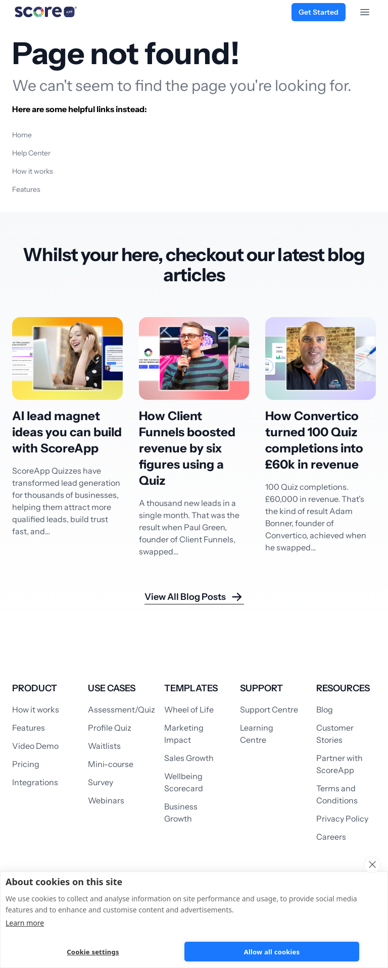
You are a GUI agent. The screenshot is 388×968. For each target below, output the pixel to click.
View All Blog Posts (194, 597)
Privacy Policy (342, 818)
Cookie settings (93, 951)
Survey (100, 782)
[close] (372, 864)
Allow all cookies (272, 951)
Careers (331, 837)
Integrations (35, 782)
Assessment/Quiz (121, 709)
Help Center (31, 153)
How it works (32, 171)
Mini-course (110, 764)
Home (22, 134)
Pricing (25, 764)
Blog (324, 709)
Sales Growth (189, 758)
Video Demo (35, 746)
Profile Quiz (109, 728)
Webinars (106, 800)
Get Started (318, 12)
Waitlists (104, 746)
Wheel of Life (189, 709)
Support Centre (269, 709)
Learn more (25, 923)
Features (26, 189)
